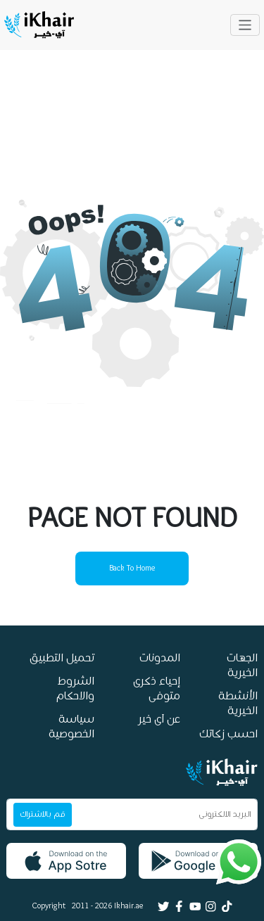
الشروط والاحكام (75, 689)
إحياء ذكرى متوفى (156, 689)
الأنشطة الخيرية (238, 703)
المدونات (159, 658)
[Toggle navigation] (245, 25)
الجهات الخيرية (242, 665)
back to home (132, 568)
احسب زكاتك (228, 734)
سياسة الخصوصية (71, 727)
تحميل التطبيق (62, 658)
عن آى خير (159, 719)
